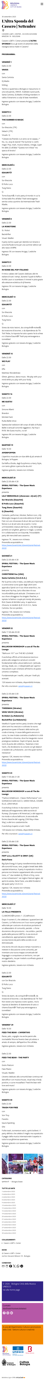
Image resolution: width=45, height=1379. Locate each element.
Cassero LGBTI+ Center (12, 1243)
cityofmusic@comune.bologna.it (14, 1308)
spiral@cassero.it (25, 686)
